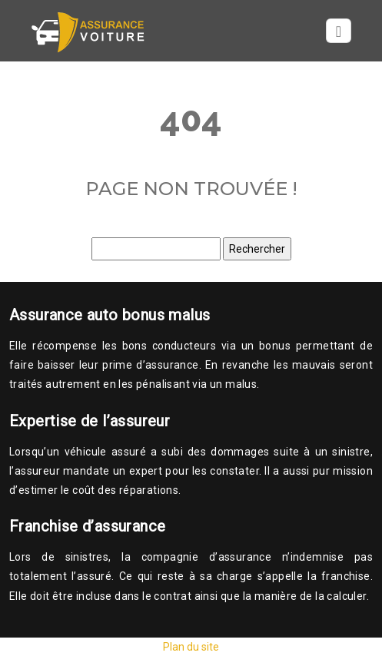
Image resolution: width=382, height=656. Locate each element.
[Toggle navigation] (338, 31)
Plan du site (191, 647)
